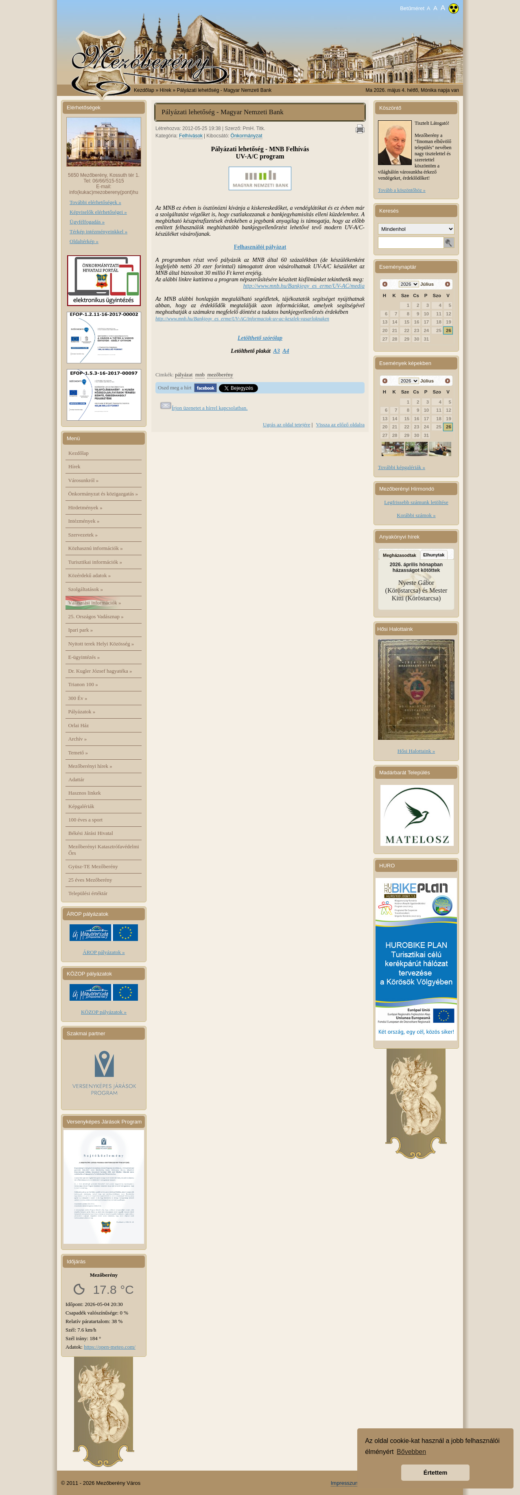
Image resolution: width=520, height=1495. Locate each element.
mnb (200, 375)
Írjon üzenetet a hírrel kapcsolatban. (210, 408)
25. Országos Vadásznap (96, 616)
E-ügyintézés (84, 657)
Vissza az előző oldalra (340, 425)
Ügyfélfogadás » (87, 222)
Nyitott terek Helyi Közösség (101, 644)
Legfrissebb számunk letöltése (416, 502)
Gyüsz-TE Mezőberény (93, 866)
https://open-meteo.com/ (109, 1347)
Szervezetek (83, 535)
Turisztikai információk (95, 562)
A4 (285, 351)
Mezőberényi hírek (90, 766)
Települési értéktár (87, 893)
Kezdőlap (144, 90)
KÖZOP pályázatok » (104, 1012)
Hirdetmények (85, 507)
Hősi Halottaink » (416, 751)
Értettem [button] (435, 1472)
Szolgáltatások (85, 589)
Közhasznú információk (95, 548)
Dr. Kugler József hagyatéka (100, 671)
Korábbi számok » (416, 515)
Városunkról (83, 480)
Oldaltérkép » (84, 241)
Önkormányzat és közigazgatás (103, 494)
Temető (78, 753)
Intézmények (84, 521)
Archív (77, 739)
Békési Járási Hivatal (90, 833)
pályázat (183, 375)
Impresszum (345, 1483)
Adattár (76, 779)
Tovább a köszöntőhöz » (402, 190)
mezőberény (220, 375)
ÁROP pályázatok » (104, 952)
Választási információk (94, 603)
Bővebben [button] (411, 1451)
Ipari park (80, 630)
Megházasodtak (399, 555)
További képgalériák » (401, 467)
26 (448, 330)
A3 (276, 351)
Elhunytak (434, 554)
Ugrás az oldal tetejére (286, 425)
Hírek (74, 466)
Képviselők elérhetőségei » (98, 212)
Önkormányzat (246, 136)
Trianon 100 (83, 684)
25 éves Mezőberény (90, 880)
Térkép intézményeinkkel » (98, 231)
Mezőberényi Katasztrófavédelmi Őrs (103, 849)
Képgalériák (81, 806)
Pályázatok (82, 711)
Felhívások (191, 136)
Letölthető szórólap (260, 338)
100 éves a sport (85, 820)
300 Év (77, 698)
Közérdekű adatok (89, 575)
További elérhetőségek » (95, 202)
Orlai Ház (78, 725)
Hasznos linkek (84, 793)
